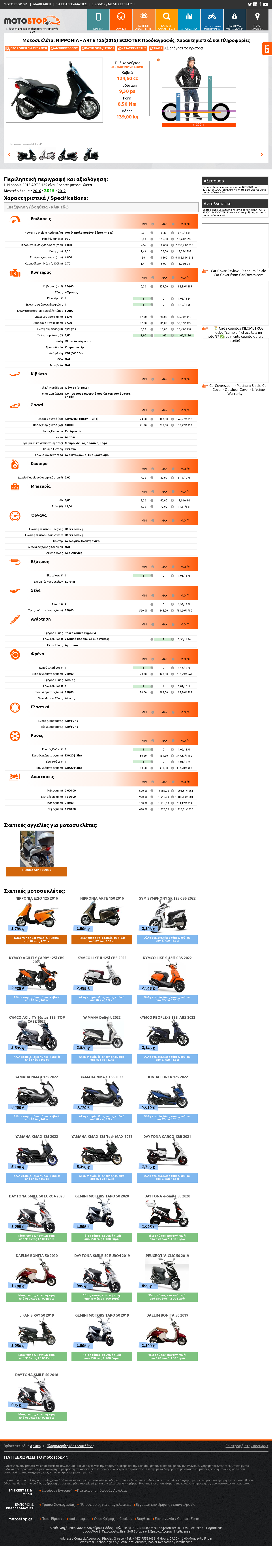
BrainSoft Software (133, 1531)
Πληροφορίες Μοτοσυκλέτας (70, 1446)
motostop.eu (79, 1519)
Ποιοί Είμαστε (53, 1519)
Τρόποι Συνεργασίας (57, 1506)
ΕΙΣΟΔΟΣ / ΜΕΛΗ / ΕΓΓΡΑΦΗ (113, 4)
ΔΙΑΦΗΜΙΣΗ (42, 4)
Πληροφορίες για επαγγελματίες (104, 1506)
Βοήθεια (143, 1519)
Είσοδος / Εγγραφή (57, 1490)
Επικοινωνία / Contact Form (177, 1519)
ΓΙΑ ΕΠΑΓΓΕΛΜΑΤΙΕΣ (71, 4)
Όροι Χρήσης (104, 1519)
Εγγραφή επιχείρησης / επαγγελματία (164, 1506)
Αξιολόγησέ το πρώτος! (183, 48)
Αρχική (35, 1446)
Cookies (125, 1519)
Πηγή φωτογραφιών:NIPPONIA (25, 144)
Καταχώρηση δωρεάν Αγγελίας (102, 1490)
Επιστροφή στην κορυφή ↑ (247, 1446)
